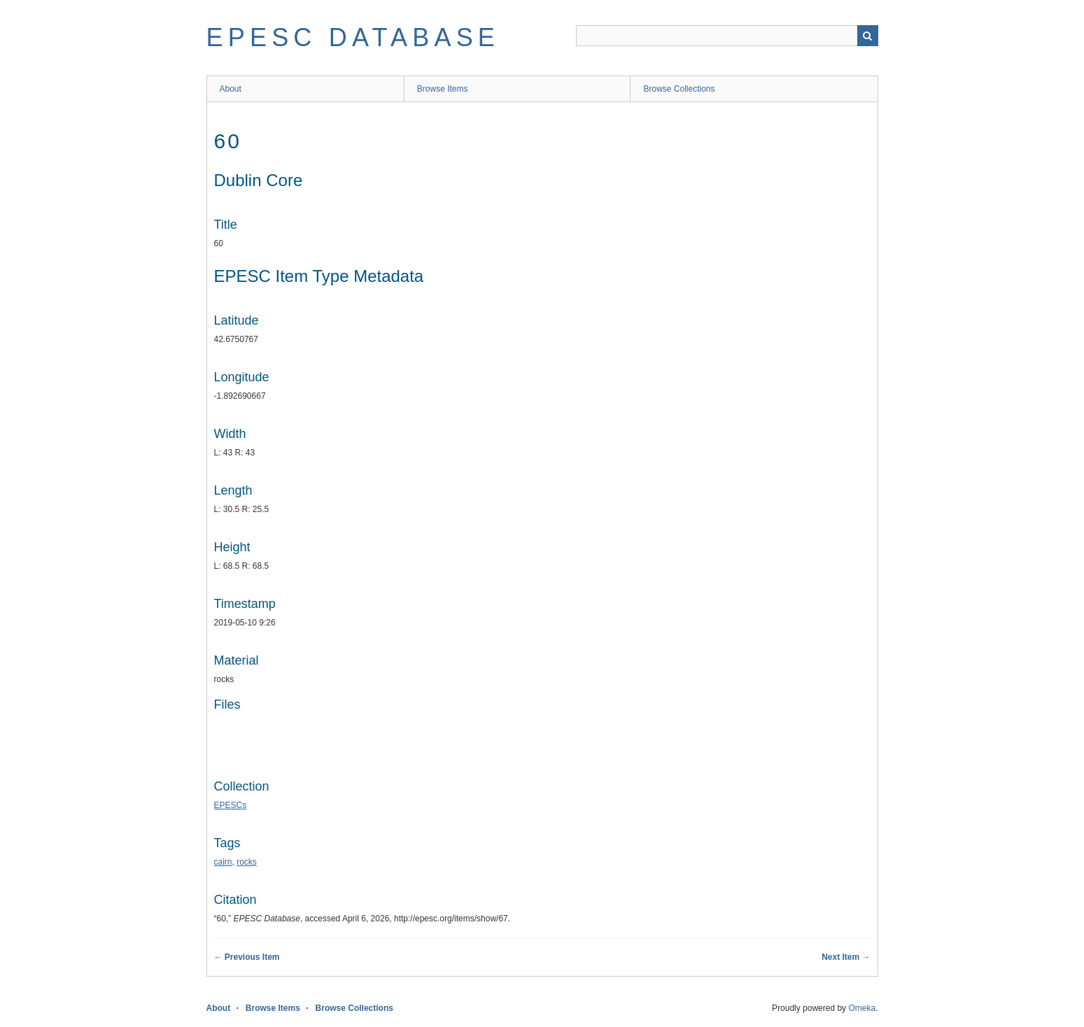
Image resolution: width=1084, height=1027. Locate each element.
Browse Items (442, 89)
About (230, 89)
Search (867, 35)
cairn (223, 862)
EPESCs (230, 805)
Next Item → (846, 957)
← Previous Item (247, 957)
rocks (247, 862)
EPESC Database (353, 37)
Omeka (861, 1008)
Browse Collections (679, 89)
